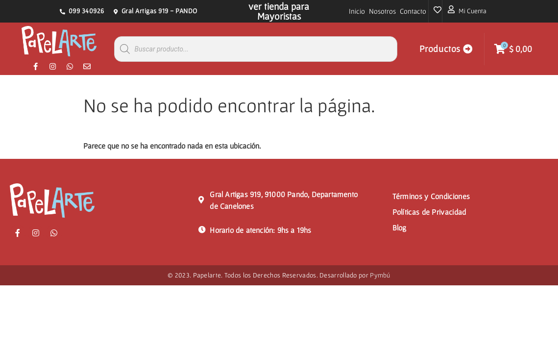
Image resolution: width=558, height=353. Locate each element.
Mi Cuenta (472, 11)
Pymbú (380, 275)
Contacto (413, 11)
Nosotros (382, 11)
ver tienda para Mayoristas (278, 11)
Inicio (357, 11)
